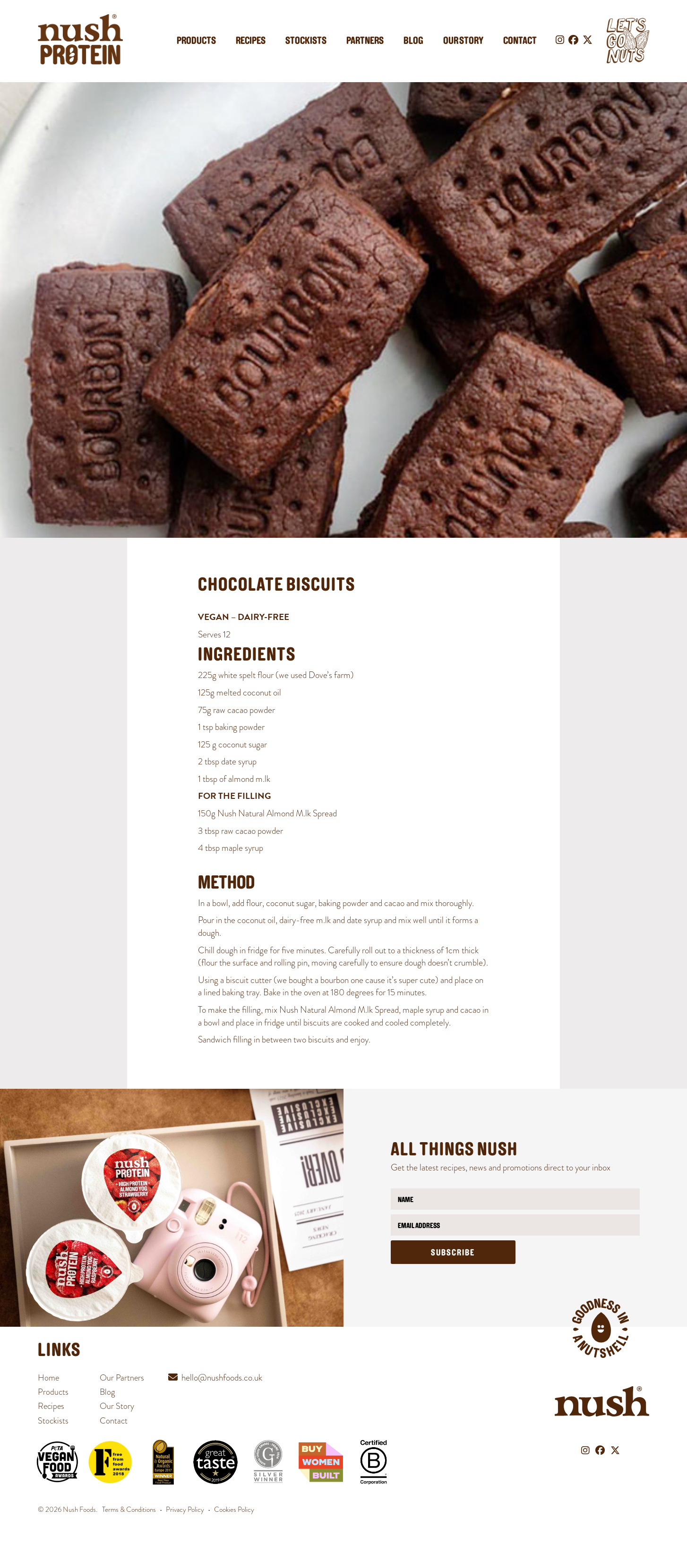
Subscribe (453, 1253)
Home (48, 1377)
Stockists (305, 41)
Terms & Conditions (129, 1509)
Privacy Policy (185, 1509)
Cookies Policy (234, 1509)
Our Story (463, 41)
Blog (413, 41)
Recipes (251, 41)
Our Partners (122, 1377)
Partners (365, 41)
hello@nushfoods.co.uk (221, 1377)
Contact (520, 41)
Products (196, 41)
